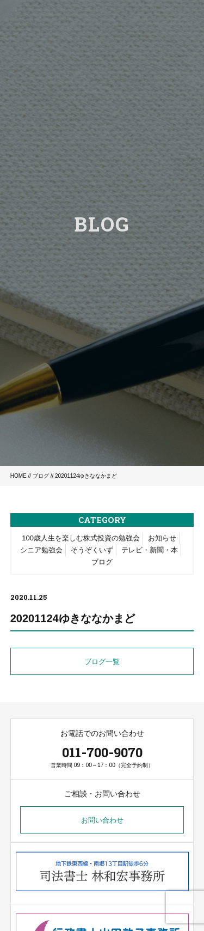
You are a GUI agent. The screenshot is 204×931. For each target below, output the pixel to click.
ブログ (41, 476)
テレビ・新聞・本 (149, 550)
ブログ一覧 (102, 662)
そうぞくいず (92, 550)
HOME (18, 476)
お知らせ (162, 538)
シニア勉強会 (41, 550)
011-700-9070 (102, 752)
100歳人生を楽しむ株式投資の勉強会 (81, 538)
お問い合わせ (102, 820)
